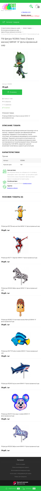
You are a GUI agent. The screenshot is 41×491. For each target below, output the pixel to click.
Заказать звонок (26, 15)
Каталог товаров (10, 22)
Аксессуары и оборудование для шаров (20, 473)
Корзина (28, 488)
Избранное (13, 488)
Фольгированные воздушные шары (20, 470)
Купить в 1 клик (7, 98)
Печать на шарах (20, 464)
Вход (2, 10)
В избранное (6, 101)
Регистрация (8, 10)
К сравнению (6, 105)
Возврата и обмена (12, 188)
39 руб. (5, 87)
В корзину (12, 92)
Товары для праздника (20, 476)
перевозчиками (27, 183)
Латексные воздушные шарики (20, 467)
